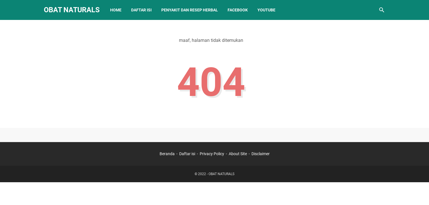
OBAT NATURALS (72, 10)
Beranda (167, 153)
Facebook (238, 10)
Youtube (266, 10)
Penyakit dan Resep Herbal (189, 10)
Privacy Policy (212, 153)
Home (115, 10)
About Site (238, 153)
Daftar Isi (141, 10)
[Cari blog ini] (381, 10)
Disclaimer (260, 153)
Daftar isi (187, 153)
